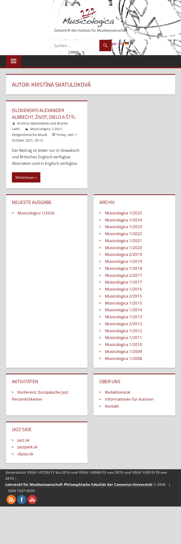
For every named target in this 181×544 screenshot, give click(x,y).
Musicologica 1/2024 (123, 219)
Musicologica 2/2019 (123, 254)
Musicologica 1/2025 (123, 212)
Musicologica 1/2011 (123, 337)
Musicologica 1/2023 (123, 226)
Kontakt (112, 405)
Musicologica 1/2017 (123, 281)
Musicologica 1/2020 (123, 247)
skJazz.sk (25, 453)
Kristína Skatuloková (33, 123)
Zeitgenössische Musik (29, 134)
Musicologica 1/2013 (123, 316)
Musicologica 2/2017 (123, 274)
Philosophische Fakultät (85, 484)
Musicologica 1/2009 (123, 351)
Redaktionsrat (117, 392)
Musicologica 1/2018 (123, 267)
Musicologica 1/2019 (123, 261)
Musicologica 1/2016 (123, 288)
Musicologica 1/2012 (123, 330)
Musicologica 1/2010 (123, 344)
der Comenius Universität (130, 484)
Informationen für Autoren (129, 399)
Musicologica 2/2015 (123, 295)
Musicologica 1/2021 (46, 128)
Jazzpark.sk (27, 446)
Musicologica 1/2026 (36, 212)
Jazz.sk (23, 439)
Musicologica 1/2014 (123, 309)
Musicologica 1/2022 (123, 233)
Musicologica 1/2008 (123, 358)
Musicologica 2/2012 (123, 323)
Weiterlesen (24, 177)
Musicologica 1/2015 (123, 302)
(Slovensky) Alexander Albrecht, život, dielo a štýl (44, 113)
